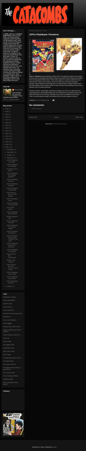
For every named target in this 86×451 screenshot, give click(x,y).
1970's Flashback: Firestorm (12, 282)
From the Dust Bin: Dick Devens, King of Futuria (12, 267)
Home (56, 117)
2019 (7, 114)
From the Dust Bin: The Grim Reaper (12, 194)
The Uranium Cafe (9, 372)
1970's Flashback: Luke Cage (12, 161)
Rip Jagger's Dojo (8, 344)
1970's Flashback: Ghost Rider (12, 277)
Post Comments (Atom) (60, 124)
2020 (7, 111)
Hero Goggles (7, 323)
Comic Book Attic (8, 310)
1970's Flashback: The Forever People (12, 227)
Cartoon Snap (7, 303)
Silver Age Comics (9, 351)
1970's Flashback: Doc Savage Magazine (12, 175)
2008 (7, 144)
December (10, 149)
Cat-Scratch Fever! (10, 208)
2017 (7, 120)
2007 (7, 147)
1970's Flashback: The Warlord (12, 250)
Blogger (54, 447)
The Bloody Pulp (8, 361)
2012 (7, 133)
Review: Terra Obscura (11, 261)
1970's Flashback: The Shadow (12, 165)
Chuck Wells (18, 90)
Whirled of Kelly (8, 379)
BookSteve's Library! (9, 297)
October (9, 155)
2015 (7, 125)
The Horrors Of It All (9, 364)
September (10, 158)
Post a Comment (36, 108)
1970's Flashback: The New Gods (12, 204)
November (10, 152)
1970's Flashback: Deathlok (12, 184)
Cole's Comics (7, 307)
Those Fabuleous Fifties (10, 376)
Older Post (79, 117)
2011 (7, 136)
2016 (7, 122)
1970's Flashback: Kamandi (12, 221)
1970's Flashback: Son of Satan (12, 273)
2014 (7, 128)
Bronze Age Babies (9, 300)
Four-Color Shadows (9, 320)
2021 (7, 109)
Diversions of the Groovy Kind (12, 313)
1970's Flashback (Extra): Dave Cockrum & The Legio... (12, 238)
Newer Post (33, 117)
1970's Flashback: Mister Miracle (12, 212)
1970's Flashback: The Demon (12, 232)
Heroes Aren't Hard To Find (11, 326)
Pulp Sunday (7, 341)
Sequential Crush (8, 348)
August (9, 286)
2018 (7, 117)
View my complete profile (11, 99)
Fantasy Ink (6, 317)
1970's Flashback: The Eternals (12, 189)
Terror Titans (7, 354)
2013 (7, 131)
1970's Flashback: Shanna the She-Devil (12, 245)
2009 (7, 141)
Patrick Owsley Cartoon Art (11, 335)
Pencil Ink (6, 338)
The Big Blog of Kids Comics (12, 358)
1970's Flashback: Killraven (12, 180)
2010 (7, 139)
